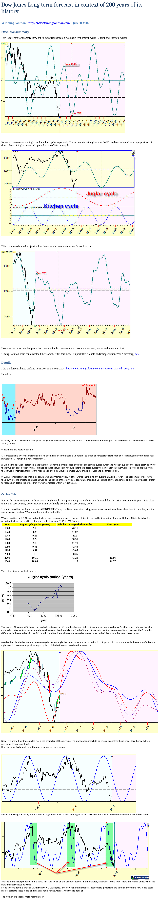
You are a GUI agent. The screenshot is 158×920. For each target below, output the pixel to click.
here (137, 354)
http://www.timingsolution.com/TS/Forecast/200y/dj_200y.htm (100, 368)
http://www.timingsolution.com (49, 23)
